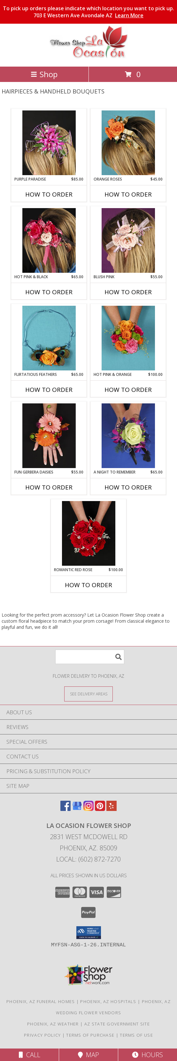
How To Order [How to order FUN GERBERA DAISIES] (49, 487)
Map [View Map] (88, 1054)
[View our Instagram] (88, 809)
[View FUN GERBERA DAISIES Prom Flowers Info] (49, 435)
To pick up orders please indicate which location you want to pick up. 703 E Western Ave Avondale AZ (88, 12)
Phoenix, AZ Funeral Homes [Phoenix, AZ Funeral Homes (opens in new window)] (40, 1001)
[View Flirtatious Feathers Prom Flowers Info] (49, 338)
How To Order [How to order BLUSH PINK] (128, 292)
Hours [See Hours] (147, 1054)
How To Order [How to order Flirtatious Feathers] (49, 389)
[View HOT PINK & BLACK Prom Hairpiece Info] (49, 240)
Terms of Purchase (90, 1035)
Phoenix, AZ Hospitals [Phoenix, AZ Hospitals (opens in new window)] (108, 1001)
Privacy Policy (42, 1035)
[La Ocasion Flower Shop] (88, 57)
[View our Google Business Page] (77, 809)
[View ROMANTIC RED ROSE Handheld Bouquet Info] (88, 533)
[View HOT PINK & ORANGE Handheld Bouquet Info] (128, 338)
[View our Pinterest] (100, 809)
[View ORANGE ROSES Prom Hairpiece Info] (128, 142)
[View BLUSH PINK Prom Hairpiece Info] (128, 240)
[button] (88, 932)
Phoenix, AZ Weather (53, 1024)
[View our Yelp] (111, 809)
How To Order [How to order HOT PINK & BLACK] (49, 292)
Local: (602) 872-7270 (88, 859)
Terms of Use (136, 1035)
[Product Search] (89, 657)
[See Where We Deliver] (88, 694)
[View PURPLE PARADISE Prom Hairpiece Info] (49, 142)
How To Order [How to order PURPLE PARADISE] (49, 194)
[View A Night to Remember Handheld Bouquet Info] (128, 435)
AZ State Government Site (117, 1024)
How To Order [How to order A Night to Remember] (128, 487)
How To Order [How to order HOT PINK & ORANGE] (128, 389)
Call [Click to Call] (29, 1054)
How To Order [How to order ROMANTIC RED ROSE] (88, 585)
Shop (44, 74)
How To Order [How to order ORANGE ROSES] (128, 194)
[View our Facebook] (65, 809)
